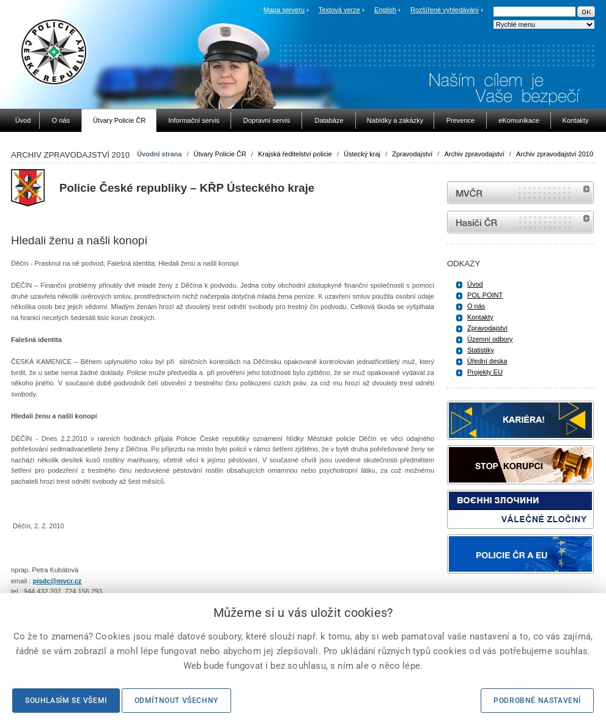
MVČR (520, 192)
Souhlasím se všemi (66, 700)
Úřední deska (487, 361)
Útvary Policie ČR (220, 154)
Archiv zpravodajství (474, 154)
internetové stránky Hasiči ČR (520, 222)
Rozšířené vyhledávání (444, 9)
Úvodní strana (159, 154)
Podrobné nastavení (537, 700)
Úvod (475, 284)
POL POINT (485, 295)
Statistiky (480, 350)
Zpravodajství (412, 154)
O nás (476, 306)
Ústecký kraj (362, 154)
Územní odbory (490, 339)
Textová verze (339, 9)
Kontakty (480, 317)
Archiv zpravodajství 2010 (554, 154)
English (385, 9)
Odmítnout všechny (176, 700)
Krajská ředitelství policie (295, 154)
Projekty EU (485, 372)
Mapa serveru (284, 9)
